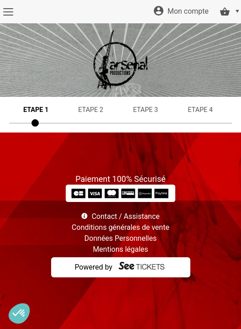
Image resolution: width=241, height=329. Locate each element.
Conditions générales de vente (120, 227)
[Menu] (8, 11)
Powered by (93, 267)
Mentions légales (120, 249)
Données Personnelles (120, 238)
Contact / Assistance (126, 216)
